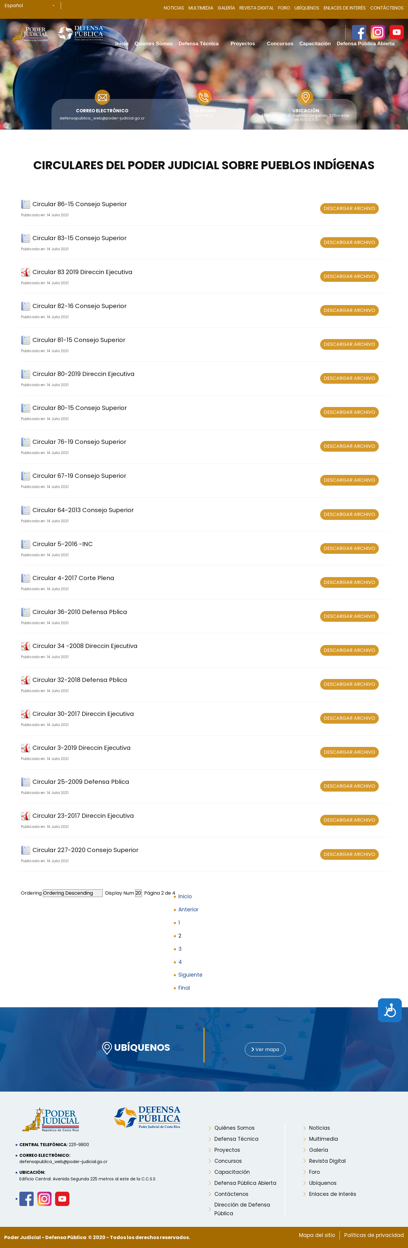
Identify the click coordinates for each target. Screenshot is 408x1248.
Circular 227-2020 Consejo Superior (85, 850)
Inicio (185, 896)
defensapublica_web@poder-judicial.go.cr (102, 118)
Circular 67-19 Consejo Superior (79, 476)
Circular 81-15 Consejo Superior (78, 340)
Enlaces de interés (332, 1194)
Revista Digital (256, 8)
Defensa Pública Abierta (245, 1183)
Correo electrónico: (44, 1155)
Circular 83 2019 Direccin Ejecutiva (82, 272)
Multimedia (201, 8)
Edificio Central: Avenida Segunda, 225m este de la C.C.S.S (306, 117)
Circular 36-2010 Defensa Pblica (79, 612)
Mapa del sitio (317, 1235)
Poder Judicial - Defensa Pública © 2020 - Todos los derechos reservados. (97, 1237)
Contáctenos (387, 8)
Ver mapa (265, 1049)
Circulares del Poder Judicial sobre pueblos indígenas (204, 165)
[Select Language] (32, 5)
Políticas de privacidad (374, 1235)
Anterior (188, 909)
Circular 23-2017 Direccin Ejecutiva (83, 816)
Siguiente (190, 974)
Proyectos (227, 1150)
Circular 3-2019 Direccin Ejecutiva (81, 748)
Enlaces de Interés (345, 8)
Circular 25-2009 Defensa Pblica (80, 782)
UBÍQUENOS (136, 1048)
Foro (284, 8)
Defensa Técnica (236, 1139)
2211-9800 (79, 1145)
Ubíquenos (307, 8)
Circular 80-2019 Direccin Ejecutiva (83, 374)
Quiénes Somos (234, 1128)
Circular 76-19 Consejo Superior (79, 442)
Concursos (228, 1161)
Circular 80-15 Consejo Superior (79, 408)
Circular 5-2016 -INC (62, 544)
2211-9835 (204, 115)
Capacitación (232, 1172)
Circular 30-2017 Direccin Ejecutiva (83, 714)
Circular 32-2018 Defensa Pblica (79, 680)
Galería (226, 8)
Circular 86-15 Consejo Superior (79, 204)
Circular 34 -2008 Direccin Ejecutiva (85, 646)
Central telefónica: (43, 1145)
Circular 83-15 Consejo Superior (79, 238)
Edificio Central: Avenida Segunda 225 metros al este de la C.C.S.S (87, 1179)
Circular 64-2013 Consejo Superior (83, 510)
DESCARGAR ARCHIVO (349, 208)
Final (184, 987)
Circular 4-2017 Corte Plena (73, 578)
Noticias (174, 8)
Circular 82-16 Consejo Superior (79, 306)
